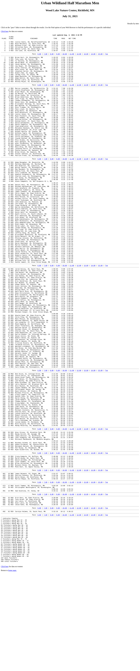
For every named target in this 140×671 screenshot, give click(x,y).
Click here (4, 31)
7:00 (45, 58)
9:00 (58, 58)
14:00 (93, 58)
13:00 (86, 58)
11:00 (72, 58)
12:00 (79, 58)
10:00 (64, 58)
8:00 (51, 58)
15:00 (100, 58)
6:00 (39, 58)
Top (106, 58)
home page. (12, 668)
